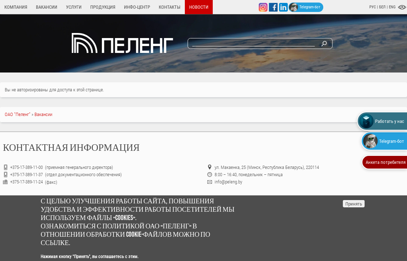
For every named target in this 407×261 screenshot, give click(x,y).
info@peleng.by (228, 182)
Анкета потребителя (386, 162)
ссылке (55, 243)
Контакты (169, 7)
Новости (198, 7)
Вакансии (46, 7)
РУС (372, 7)
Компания (15, 7)
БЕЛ (383, 7)
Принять (353, 204)
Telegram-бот (304, 7)
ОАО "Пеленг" (17, 114)
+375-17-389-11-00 (27, 167)
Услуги (74, 7)
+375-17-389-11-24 (26, 182)
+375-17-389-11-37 (26, 174)
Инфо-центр (137, 7)
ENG (392, 7)
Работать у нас (381, 121)
